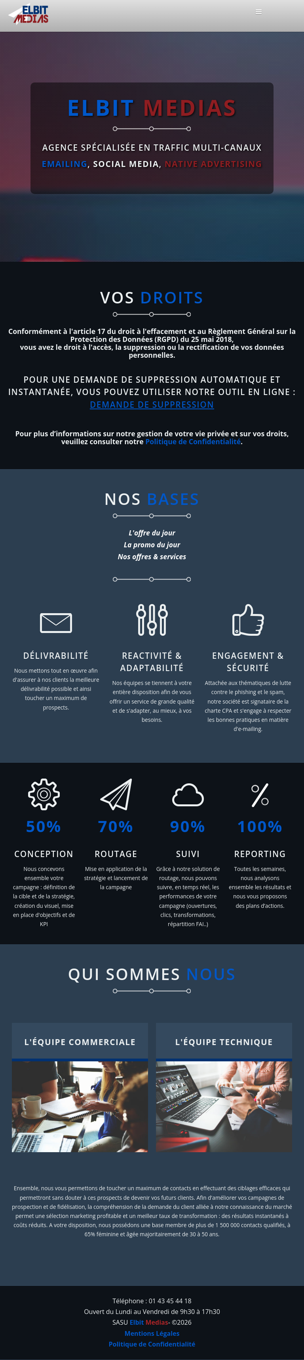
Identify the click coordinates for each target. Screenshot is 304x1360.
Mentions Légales (152, 1333)
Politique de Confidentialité (193, 441)
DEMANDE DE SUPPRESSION (152, 404)
